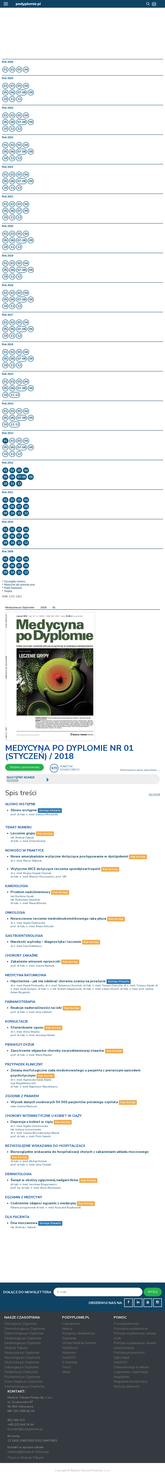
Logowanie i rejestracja (131, 1372)
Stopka (8, 591)
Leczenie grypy (23, 833)
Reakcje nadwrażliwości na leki (36, 1007)
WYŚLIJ (153, 1292)
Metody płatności (127, 1386)
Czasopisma (70, 1324)
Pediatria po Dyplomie (21, 1372)
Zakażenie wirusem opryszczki (35, 961)
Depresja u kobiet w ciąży (32, 1121)
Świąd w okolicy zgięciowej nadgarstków (44, 1180)
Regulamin (121, 1377)
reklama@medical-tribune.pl (28, 1452)
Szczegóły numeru (14, 581)
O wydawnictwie (126, 1324)
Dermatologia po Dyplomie (24, 1328)
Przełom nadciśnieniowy (30, 892)
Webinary (69, 1352)
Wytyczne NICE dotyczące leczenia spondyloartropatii (55, 869)
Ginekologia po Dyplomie (22, 1338)
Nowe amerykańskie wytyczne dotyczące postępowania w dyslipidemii (69, 856)
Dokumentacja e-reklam (131, 1367)
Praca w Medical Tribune (26, 1457)
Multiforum (70, 1348)
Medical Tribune (16, 1348)
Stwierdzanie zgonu (27, 1027)
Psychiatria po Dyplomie (22, 1377)
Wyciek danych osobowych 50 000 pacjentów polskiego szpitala (64, 1102)
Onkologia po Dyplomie (21, 1367)
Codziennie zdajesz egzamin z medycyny (43, 1203)
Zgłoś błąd (121, 1357)
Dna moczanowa (24, 1223)
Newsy (67, 1328)
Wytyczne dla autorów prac (19, 584)
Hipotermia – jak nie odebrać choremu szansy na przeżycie (58, 981)
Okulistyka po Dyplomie (21, 1362)
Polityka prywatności (129, 1352)
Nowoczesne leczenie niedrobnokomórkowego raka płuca (58, 918)
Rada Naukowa (13, 587)
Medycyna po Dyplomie (19, 607)
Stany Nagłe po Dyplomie (23, 1381)
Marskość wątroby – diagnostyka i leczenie (46, 941)
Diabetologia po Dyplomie (24, 1333)
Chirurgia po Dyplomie (20, 1324)
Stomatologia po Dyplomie (24, 1386)
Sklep (66, 1372)
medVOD (69, 1357)
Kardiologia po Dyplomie (22, 1343)
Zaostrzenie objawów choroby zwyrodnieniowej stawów (57, 1050)
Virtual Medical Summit (79, 1343)
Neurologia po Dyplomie (22, 1357)
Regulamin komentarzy (130, 1381)
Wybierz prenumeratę (24, 767)
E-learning (69, 1362)
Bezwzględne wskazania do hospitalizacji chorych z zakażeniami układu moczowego (80, 1151)
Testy (66, 1367)
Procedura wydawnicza (131, 1328)
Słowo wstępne (24, 810)
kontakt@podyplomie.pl (25, 1429)
